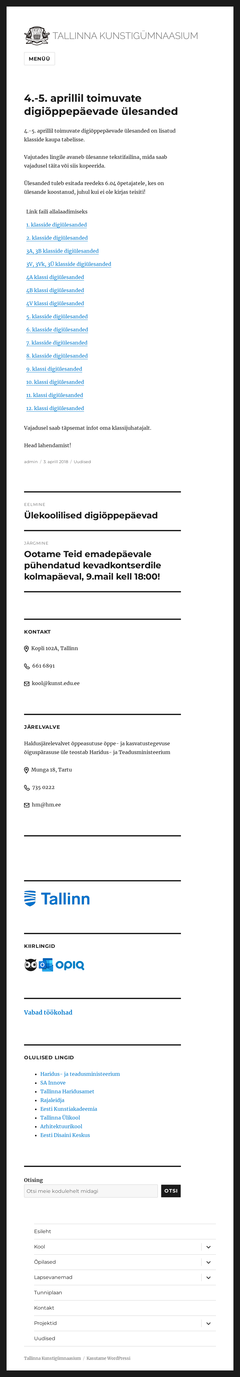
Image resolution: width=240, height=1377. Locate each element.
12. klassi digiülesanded (55, 408)
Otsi (171, 1191)
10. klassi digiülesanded (55, 382)
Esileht (42, 1231)
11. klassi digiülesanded (54, 395)
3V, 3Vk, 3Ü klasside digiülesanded (68, 264)
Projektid (45, 1323)
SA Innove (53, 1083)
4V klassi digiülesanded (55, 303)
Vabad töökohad (48, 1012)
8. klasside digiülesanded (57, 356)
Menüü (39, 59)
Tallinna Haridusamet (67, 1091)
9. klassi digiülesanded (54, 369)
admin (31, 461)
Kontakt (44, 1308)
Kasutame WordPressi (108, 1358)
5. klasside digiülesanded (57, 316)
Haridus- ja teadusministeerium (80, 1074)
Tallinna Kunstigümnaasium (52, 1358)
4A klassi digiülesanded (55, 277)
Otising (33, 1180)
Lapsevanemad (53, 1277)
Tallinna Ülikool (60, 1118)
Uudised (82, 461)
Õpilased (45, 1262)
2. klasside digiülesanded (57, 238)
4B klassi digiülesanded (55, 290)
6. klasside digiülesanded (57, 329)
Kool (39, 1247)
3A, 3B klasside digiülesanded (62, 251)
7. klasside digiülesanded (57, 343)
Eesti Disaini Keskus (65, 1135)
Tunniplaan (48, 1293)
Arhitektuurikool (61, 1126)
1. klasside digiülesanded (56, 225)
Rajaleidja (52, 1100)
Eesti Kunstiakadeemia (68, 1109)
